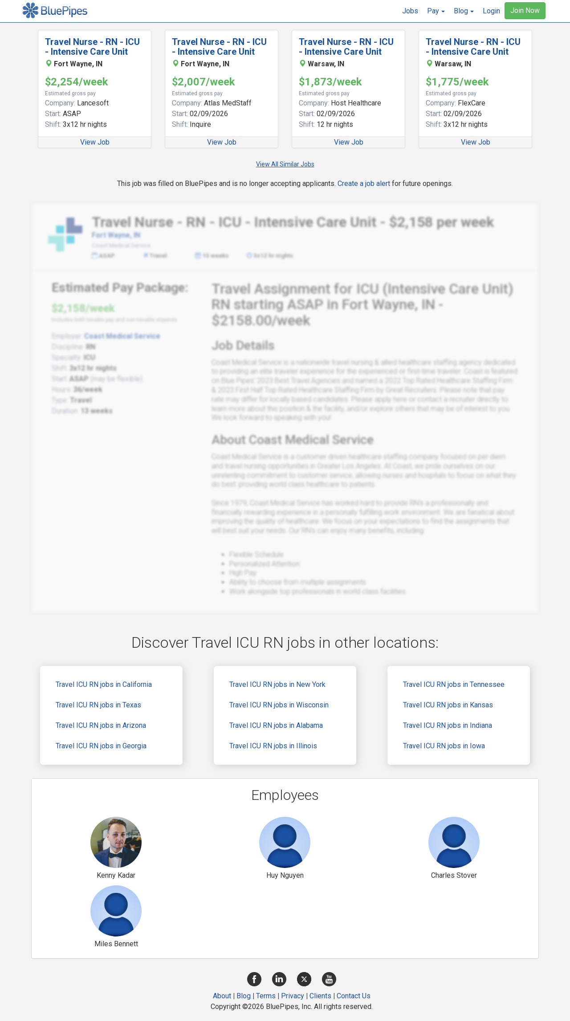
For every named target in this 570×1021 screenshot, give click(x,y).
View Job (95, 142)
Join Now (525, 10)
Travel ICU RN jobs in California (104, 684)
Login (491, 11)
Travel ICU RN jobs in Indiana (447, 725)
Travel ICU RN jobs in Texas (98, 705)
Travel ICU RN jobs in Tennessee (454, 684)
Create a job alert (364, 183)
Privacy (292, 996)
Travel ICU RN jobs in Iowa (444, 746)
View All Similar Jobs (285, 164)
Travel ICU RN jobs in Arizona (101, 725)
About (222, 996)
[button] (436, 11)
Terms (266, 996)
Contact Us (353, 996)
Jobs (410, 11)
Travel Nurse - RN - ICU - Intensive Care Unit (92, 46)
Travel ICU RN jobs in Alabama (276, 725)
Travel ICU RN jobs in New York (277, 684)
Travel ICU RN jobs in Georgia (101, 746)
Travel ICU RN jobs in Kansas (448, 705)
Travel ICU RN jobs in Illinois (273, 746)
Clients (320, 996)
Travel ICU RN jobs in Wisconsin (279, 705)
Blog (243, 996)
